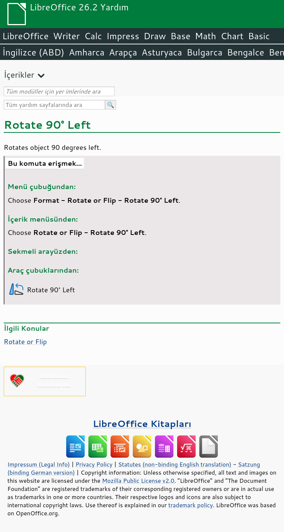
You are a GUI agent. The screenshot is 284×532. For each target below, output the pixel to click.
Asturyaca (162, 52)
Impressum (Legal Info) (38, 464)
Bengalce (245, 52)
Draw (154, 36)
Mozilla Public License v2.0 (138, 481)
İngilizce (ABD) (33, 52)
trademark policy (190, 505)
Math (205, 36)
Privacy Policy (93, 464)
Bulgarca (204, 52)
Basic (259, 36)
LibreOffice (25, 36)
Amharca (87, 52)
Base (180, 36)
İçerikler (19, 74)
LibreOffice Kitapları (142, 423)
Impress (122, 36)
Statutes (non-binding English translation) (174, 464)
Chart (231, 36)
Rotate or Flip (25, 341)
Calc (93, 36)
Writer (66, 36)
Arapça (123, 52)
